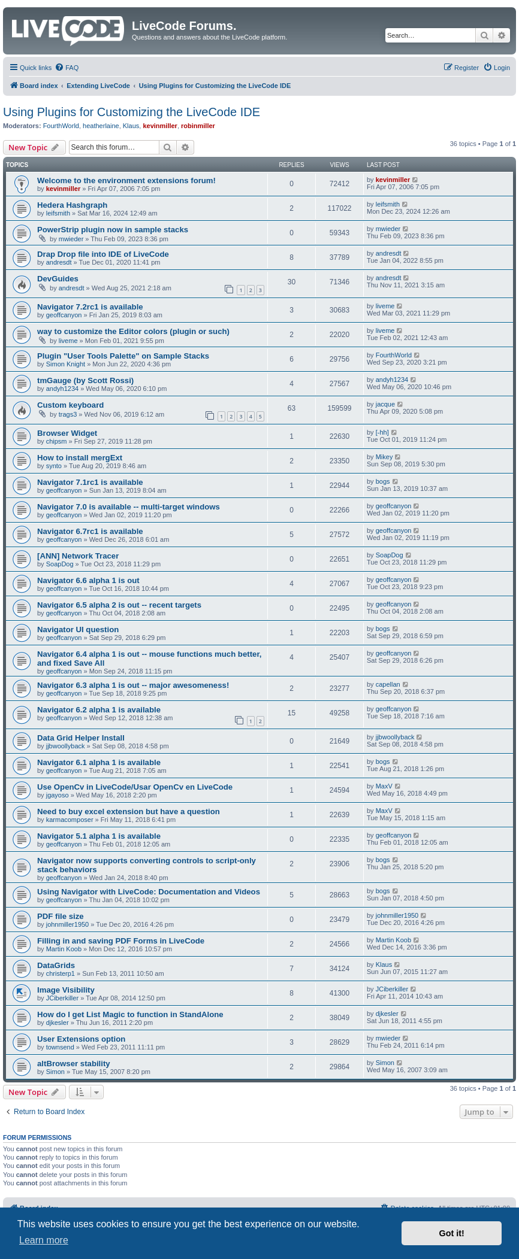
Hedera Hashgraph (72, 205)
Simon (55, 1071)
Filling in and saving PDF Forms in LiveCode (120, 940)
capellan (388, 684)
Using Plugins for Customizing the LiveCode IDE (131, 112)
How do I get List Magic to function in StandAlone (130, 1014)
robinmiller (198, 125)
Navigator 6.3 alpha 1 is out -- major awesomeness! (133, 685)
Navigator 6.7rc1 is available (90, 531)
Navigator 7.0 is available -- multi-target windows (128, 506)
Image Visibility (66, 989)
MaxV (384, 786)
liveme (385, 306)
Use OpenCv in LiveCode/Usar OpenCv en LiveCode (135, 786)
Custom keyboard (70, 405)
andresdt (59, 262)
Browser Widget (67, 433)
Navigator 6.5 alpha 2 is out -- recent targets (119, 604)
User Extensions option (81, 1038)
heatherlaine (101, 125)
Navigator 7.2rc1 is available (90, 306)
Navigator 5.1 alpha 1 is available (99, 836)
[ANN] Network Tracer (78, 555)
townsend (60, 1047)
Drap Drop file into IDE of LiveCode (103, 254)
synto (54, 465)
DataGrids (56, 965)
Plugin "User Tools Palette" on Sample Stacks (123, 355)
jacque (385, 404)
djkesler (57, 1022)
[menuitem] (67, 67)
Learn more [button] (43, 1240)
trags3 (68, 414)
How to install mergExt (79, 457)
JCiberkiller (62, 998)
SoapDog (60, 564)
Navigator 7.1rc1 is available (90, 482)
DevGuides (58, 278)
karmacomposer (69, 819)
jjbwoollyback (65, 746)
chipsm (56, 441)
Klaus (131, 125)
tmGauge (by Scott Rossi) (85, 380)
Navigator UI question (78, 629)
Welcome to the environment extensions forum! (126, 180)
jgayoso (57, 795)
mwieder (71, 238)
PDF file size (60, 916)
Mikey (384, 456)
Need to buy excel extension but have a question (128, 811)
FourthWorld (61, 125)
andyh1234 (62, 388)
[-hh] (382, 432)
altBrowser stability (73, 1063)
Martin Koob (64, 948)
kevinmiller (160, 125)
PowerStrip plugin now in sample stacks (112, 229)
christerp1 (60, 973)
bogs (383, 481)
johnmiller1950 (67, 924)
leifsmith (58, 213)
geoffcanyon (64, 314)
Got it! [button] (451, 1233)
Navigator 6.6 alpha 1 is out (88, 580)
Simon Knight (65, 364)
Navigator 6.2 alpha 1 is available (99, 709)
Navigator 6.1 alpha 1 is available (99, 762)
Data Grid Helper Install (81, 737)
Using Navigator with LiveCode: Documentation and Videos (148, 891)
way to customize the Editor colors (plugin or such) (133, 331)
